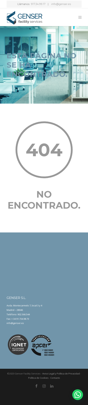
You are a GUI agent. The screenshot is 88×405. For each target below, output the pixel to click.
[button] (77, 394)
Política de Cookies (38, 377)
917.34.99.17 (38, 4)
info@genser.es (61, 4)
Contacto (55, 377)
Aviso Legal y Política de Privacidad (61, 373)
